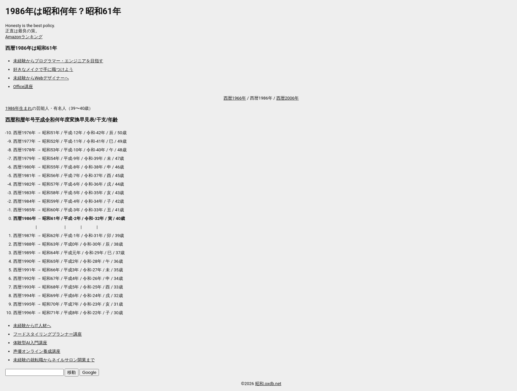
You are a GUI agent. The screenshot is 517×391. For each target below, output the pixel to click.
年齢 (113, 120)
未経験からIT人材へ (32, 325)
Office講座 (23, 86)
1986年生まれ (18, 108)
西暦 (10, 120)
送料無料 (107, 227)
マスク (73, 227)
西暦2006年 (287, 98)
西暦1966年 (235, 98)
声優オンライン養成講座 (36, 351)
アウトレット (51, 227)
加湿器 (89, 227)
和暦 (20, 120)
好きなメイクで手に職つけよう (43, 69)
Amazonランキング (24, 36)
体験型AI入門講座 (30, 342)
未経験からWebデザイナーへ (41, 77)
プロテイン (24, 227)
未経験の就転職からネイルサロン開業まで (54, 359)
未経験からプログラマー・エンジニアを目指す (58, 60)
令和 (50, 120)
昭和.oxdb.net (268, 383)
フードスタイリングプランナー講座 (47, 334)
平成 (40, 120)
